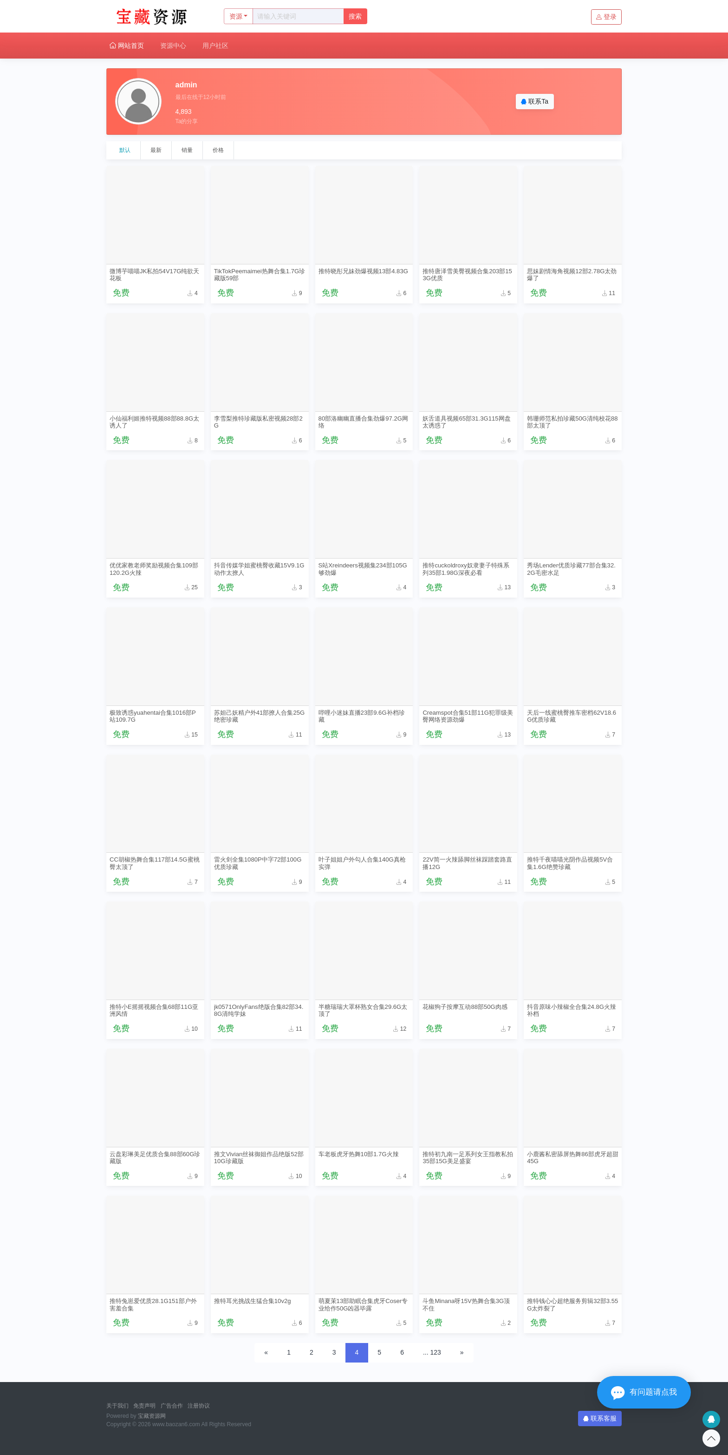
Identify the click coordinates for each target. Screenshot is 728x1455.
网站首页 (127, 45)
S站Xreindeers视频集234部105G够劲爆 (362, 569)
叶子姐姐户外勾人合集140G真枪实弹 (362, 863)
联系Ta (534, 101)
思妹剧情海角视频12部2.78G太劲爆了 (572, 275)
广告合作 (172, 1405)
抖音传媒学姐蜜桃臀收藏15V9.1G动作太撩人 (259, 569)
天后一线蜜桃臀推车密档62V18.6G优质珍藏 (571, 716)
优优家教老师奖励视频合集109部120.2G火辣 (154, 569)
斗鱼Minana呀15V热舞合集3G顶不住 (466, 1304)
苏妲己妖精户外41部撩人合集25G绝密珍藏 (259, 716)
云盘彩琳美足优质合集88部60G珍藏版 (155, 1158)
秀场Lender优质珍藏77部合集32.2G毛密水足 (571, 569)
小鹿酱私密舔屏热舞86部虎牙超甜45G (572, 1158)
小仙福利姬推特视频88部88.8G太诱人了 (154, 422)
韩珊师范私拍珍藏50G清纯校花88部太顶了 (572, 422)
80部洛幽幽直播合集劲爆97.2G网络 (363, 422)
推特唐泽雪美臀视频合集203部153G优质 (467, 275)
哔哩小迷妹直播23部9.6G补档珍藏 (361, 716)
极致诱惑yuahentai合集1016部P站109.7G (153, 716)
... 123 (432, 1352)
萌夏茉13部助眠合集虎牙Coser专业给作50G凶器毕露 (363, 1304)
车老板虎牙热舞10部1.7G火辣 (358, 1154)
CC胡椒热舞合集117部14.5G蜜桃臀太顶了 (155, 863)
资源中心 (173, 45)
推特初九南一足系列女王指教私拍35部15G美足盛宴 (467, 1158)
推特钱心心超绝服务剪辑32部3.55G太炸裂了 (572, 1304)
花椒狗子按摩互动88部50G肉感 (464, 1006)
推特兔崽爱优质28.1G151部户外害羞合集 (153, 1304)
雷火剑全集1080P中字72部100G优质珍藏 (258, 863)
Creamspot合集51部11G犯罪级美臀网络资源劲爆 (467, 716)
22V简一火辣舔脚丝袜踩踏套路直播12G (467, 863)
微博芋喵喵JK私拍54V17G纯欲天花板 (154, 275)
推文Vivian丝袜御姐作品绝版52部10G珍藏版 (259, 1158)
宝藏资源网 (152, 1416)
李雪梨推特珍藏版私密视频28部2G (258, 422)
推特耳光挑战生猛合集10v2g (252, 1300)
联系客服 (600, 1418)
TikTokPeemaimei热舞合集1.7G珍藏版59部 (259, 275)
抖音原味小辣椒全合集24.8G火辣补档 (571, 1010)
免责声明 (144, 1405)
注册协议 (199, 1405)
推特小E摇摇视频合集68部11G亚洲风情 (154, 1010)
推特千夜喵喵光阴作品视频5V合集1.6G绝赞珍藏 (570, 863)
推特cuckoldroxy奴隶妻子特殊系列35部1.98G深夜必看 (465, 569)
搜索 (355, 16)
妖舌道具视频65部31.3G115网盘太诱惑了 (466, 422)
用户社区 (215, 45)
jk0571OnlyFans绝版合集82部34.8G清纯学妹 (259, 1010)
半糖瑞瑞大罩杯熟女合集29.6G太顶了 (363, 1010)
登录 (606, 16)
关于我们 (117, 1405)
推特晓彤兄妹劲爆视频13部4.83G (363, 271)
